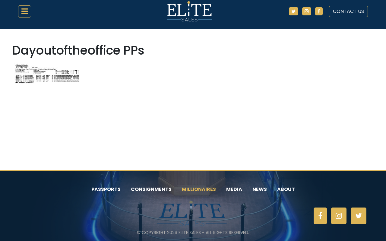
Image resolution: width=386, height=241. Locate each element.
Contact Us (348, 11)
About (286, 189)
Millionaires (199, 189)
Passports (106, 189)
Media (234, 189)
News (259, 189)
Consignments (151, 189)
